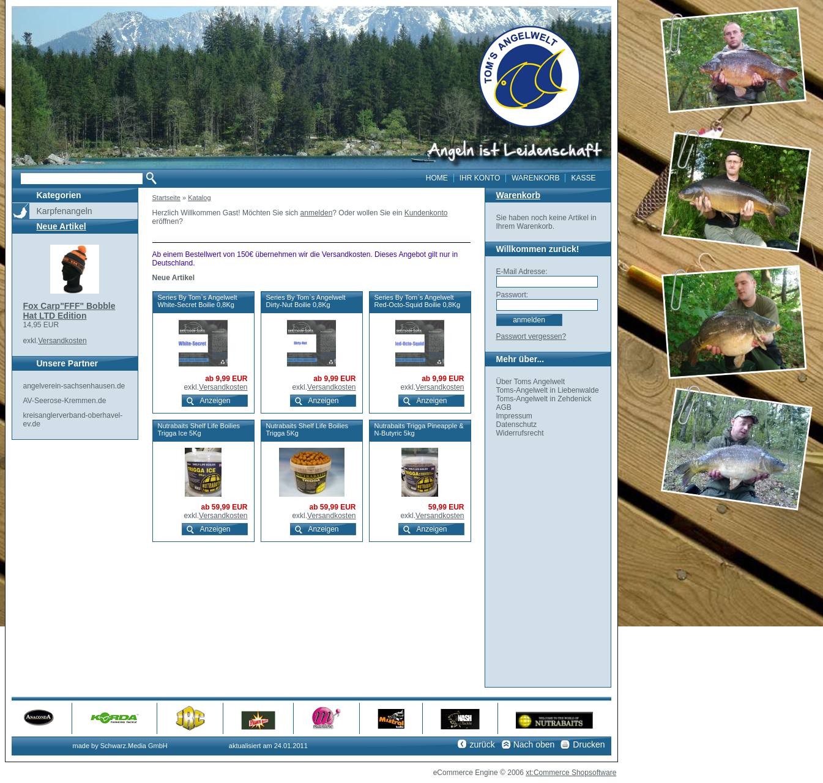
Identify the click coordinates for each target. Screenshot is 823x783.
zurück (481, 744)
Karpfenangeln (64, 211)
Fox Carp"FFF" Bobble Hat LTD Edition (69, 311)
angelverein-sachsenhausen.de (74, 386)
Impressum (514, 416)
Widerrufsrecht (520, 433)
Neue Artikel (61, 226)
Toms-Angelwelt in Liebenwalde (547, 390)
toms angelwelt (530, 76)
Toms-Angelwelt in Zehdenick (544, 399)
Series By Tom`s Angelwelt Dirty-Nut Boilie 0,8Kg (306, 301)
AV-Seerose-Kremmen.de (64, 400)
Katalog (199, 197)
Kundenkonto (426, 213)
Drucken (589, 744)
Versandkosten (62, 340)
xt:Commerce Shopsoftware (571, 772)
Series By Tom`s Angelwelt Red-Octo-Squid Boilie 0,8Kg (417, 301)
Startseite (166, 197)
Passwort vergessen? (531, 336)
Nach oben (534, 744)
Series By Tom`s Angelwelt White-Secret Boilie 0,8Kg (197, 301)
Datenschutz (516, 424)
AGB (504, 407)
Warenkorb (518, 195)
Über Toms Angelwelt (530, 381)
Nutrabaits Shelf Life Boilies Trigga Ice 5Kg (199, 429)
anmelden (316, 213)
